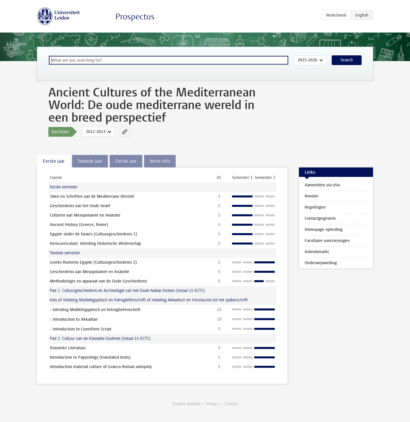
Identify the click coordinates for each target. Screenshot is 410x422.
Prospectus (135, 16)
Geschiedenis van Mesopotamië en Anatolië (89, 271)
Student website (186, 404)
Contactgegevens (320, 218)
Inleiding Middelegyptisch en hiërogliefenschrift (96, 309)
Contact (231, 404)
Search (347, 60)
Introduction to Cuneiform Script (82, 329)
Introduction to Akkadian (75, 319)
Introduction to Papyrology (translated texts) (90, 357)
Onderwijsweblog (321, 263)
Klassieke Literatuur (68, 348)
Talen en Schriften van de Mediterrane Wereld (92, 196)
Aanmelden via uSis (322, 185)
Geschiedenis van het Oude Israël (80, 206)
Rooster (312, 196)
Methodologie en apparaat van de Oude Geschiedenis (98, 281)
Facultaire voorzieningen (327, 240)
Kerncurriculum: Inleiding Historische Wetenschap (95, 243)
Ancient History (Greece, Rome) (79, 224)
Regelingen (315, 207)
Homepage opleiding (324, 229)
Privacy (212, 404)
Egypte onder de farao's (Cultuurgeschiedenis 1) (93, 234)
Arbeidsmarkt (317, 252)
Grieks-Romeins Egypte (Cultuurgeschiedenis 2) (93, 262)
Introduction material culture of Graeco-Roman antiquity (101, 366)
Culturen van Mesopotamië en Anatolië (85, 215)
